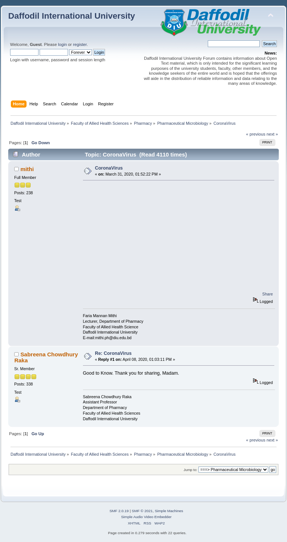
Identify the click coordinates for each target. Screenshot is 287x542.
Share (267, 294)
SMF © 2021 (142, 511)
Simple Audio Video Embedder (146, 517)
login (62, 44)
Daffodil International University (71, 16)
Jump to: (190, 470)
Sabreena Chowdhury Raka (46, 357)
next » (272, 134)
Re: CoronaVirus (113, 353)
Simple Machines (169, 511)
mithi (27, 169)
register (80, 44)
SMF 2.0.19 (119, 511)
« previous (255, 134)
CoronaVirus (109, 168)
